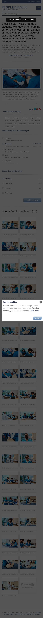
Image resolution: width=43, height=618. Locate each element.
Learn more (34, 311)
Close (37, 318)
